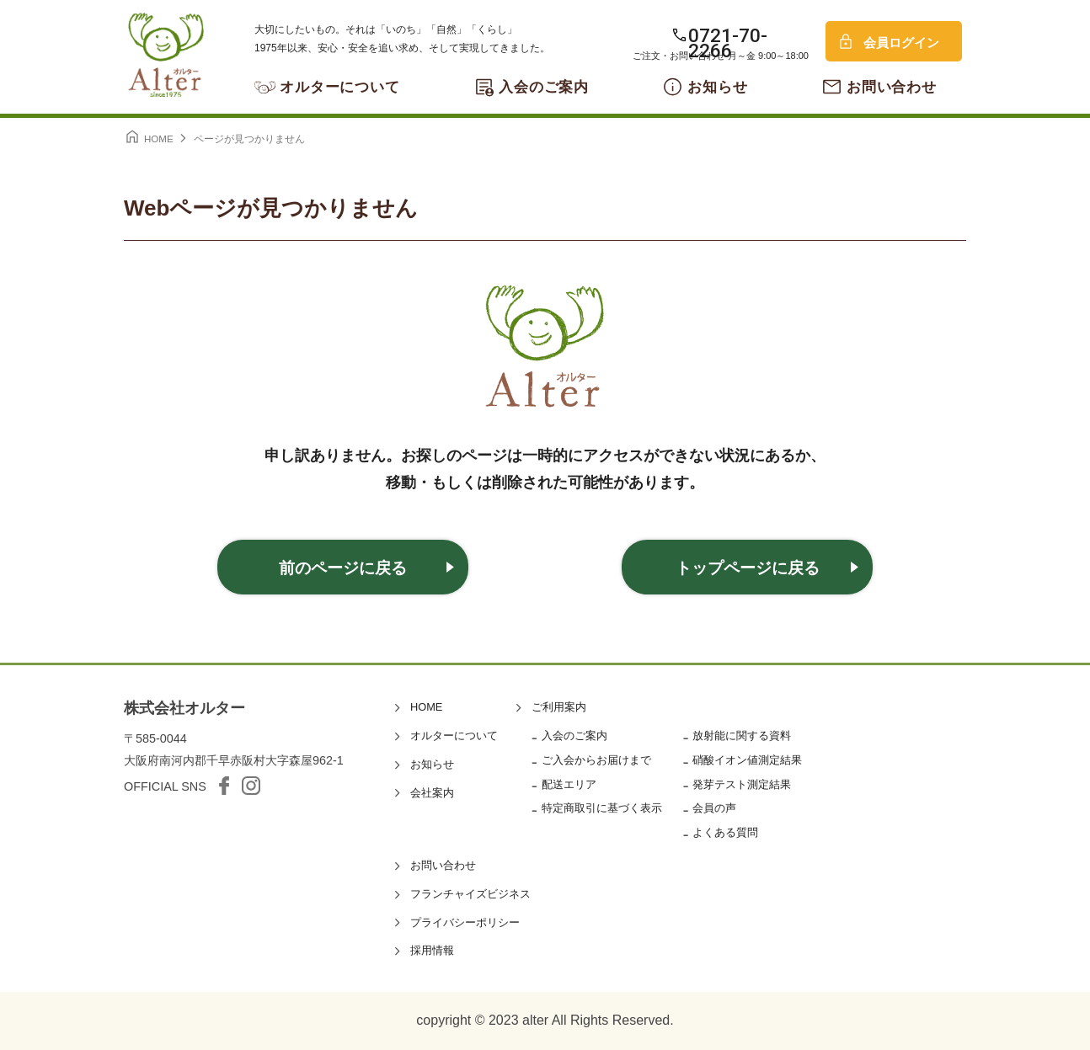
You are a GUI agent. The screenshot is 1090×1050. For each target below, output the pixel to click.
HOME (426, 707)
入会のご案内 (544, 87)
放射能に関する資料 (741, 735)
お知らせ (717, 87)
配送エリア (569, 784)
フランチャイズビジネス (470, 893)
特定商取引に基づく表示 (602, 808)
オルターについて (340, 87)
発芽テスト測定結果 (741, 784)
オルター (166, 55)
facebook (224, 785)
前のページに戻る (343, 568)
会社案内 (432, 792)
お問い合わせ (892, 87)
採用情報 (432, 950)
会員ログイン (901, 42)
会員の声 (714, 808)
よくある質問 (725, 832)
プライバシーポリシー (465, 922)
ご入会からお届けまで (596, 760)
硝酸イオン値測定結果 (747, 760)
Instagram (251, 785)
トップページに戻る (748, 568)
